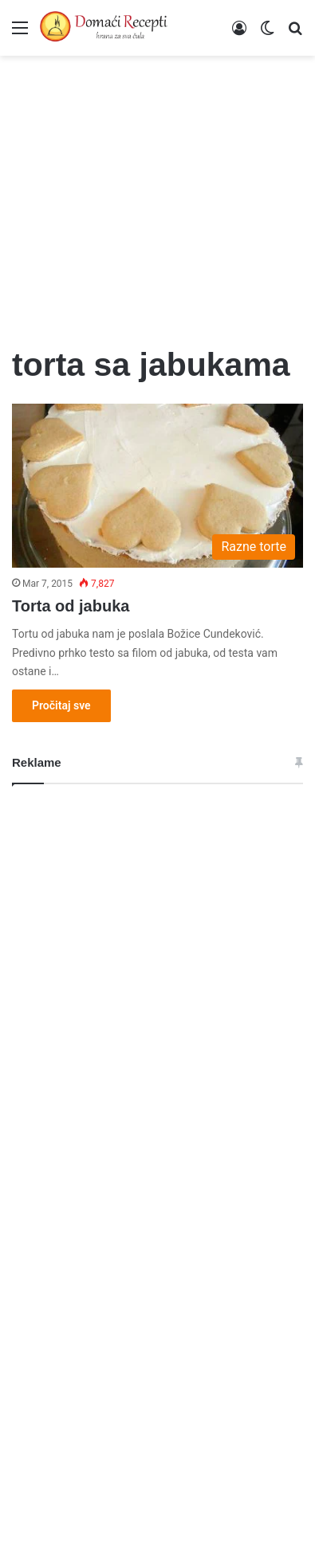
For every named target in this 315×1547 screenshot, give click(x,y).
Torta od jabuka (70, 606)
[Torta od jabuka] (157, 486)
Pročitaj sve (61, 705)
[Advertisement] (157, 191)
